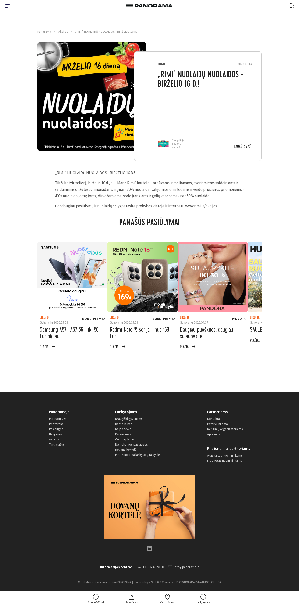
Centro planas (125, 439)
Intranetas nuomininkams (224, 460)
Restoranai (56, 424)
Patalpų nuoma (217, 424)
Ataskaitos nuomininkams (225, 455)
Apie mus (213, 434)
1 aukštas (240, 146)
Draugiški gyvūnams (129, 419)
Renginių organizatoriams (225, 429)
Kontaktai (214, 419)
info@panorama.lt (183, 567)
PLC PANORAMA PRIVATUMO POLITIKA (198, 582)
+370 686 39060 (151, 567)
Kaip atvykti (123, 429)
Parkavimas (123, 434)
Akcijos (63, 31)
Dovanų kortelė (125, 449)
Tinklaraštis (57, 444)
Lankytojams (126, 411)
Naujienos (56, 434)
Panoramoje (59, 411)
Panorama (44, 31)
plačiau (45, 347)
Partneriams (217, 411)
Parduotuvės (58, 419)
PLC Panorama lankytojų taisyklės (138, 455)
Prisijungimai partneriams (228, 448)
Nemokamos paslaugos (131, 444)
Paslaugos (56, 429)
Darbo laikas (123, 424)
